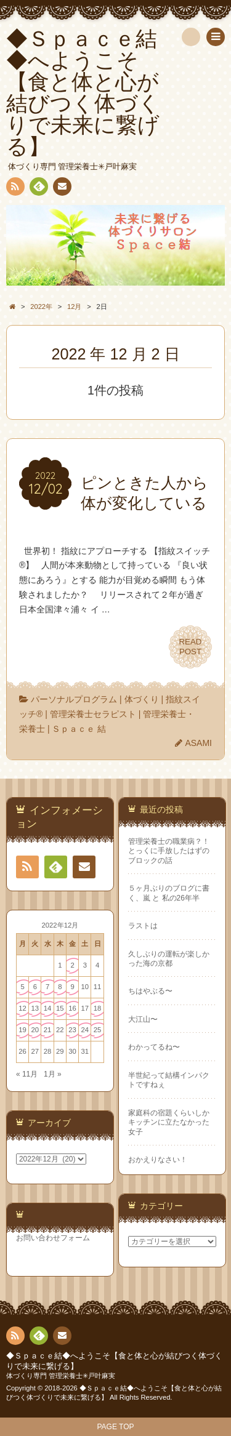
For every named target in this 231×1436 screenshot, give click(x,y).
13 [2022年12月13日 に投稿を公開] (35, 1008)
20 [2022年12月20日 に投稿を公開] (35, 1029)
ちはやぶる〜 (150, 991)
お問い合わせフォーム (53, 1237)
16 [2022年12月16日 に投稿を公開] (72, 1008)
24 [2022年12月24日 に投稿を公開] (85, 1029)
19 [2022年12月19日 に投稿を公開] (22, 1029)
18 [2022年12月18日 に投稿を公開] (98, 1008)
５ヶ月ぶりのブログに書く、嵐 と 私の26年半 (168, 893)
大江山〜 (143, 1019)
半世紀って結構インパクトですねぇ (168, 1080)
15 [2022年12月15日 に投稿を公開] (60, 1008)
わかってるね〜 (154, 1047)
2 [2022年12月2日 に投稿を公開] (72, 965)
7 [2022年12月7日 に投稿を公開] (47, 986)
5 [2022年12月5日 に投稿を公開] (22, 986)
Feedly (38, 188)
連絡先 (61, 188)
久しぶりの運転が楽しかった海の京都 (168, 959)
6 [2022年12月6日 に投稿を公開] (35, 986)
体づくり (141, 699)
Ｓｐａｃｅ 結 (79, 729)
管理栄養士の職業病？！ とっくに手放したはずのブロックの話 (168, 851)
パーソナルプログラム (74, 699)
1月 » (53, 1074)
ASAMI (198, 743)
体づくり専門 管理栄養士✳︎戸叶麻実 (60, 1375)
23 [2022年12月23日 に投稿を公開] (72, 1029)
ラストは (143, 925)
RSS (14, 189)
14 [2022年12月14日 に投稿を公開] (48, 1008)
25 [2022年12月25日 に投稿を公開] (98, 1029)
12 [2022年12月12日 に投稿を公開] (22, 1008)
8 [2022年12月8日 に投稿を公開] (60, 986)
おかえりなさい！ (157, 1159)
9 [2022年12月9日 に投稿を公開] (72, 986)
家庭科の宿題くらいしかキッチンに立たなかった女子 (168, 1122)
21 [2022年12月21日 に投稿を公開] (48, 1029)
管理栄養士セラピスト (93, 714)
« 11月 (27, 1074)
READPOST (190, 646)
